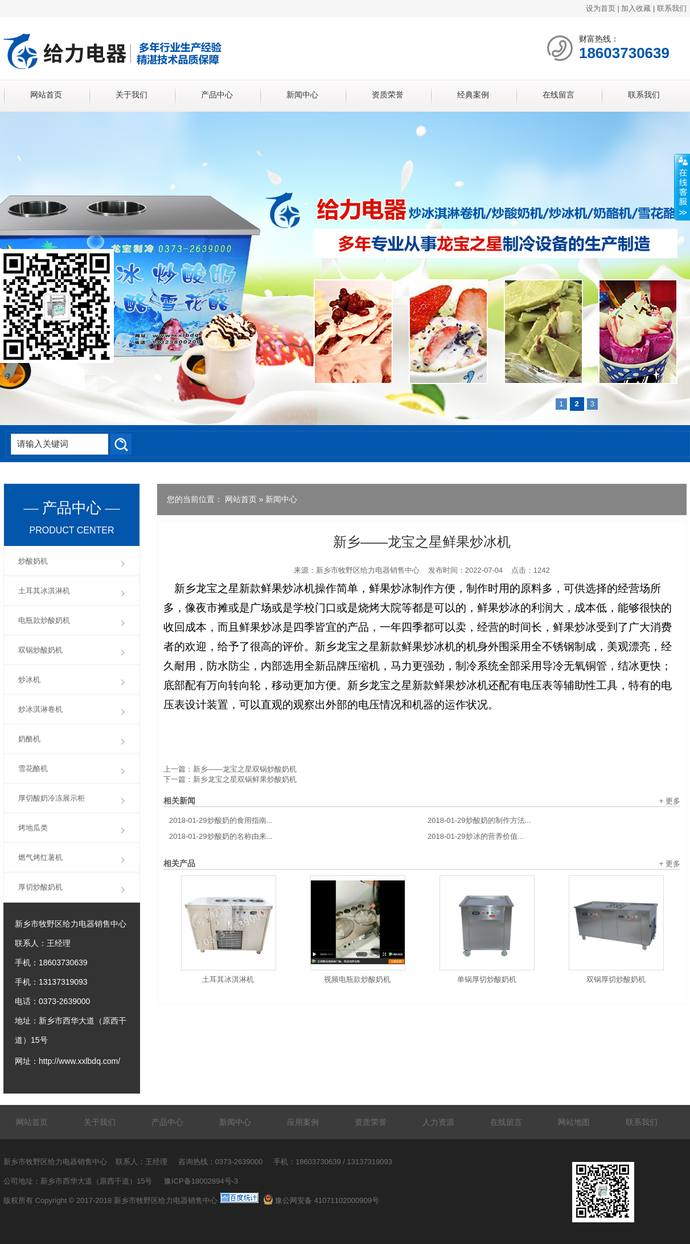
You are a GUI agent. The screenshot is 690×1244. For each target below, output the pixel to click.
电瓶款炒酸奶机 (44, 620)
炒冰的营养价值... (475, 836)
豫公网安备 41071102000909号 (321, 1200)
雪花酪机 (33, 768)
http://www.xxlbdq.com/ (79, 1061)
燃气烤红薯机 (40, 857)
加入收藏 (636, 8)
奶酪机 (29, 739)
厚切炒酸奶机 (40, 887)
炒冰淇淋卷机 (40, 709)
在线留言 (558, 94)
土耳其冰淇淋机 (228, 979)
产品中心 (217, 94)
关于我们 (131, 94)
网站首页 (46, 94)
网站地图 (574, 1122)
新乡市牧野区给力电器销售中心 (368, 570)
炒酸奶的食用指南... (220, 820)
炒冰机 (29, 679)
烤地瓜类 (33, 827)
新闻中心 (302, 94)
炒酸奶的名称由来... (220, 836)
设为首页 (600, 8)
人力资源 (438, 1122)
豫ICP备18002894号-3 (201, 1181)
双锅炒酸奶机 (40, 650)
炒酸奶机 (33, 561)
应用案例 (303, 1122)
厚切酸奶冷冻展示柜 (51, 798)
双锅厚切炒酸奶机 (616, 979)
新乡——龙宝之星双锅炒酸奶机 (245, 769)
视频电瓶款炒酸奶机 (357, 979)
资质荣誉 (388, 94)
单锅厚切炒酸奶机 (486, 979)
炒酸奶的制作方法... (479, 820)
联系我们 (672, 8)
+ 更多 (669, 801)
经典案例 (473, 94)
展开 (682, 187)
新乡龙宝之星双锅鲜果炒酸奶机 (245, 779)
